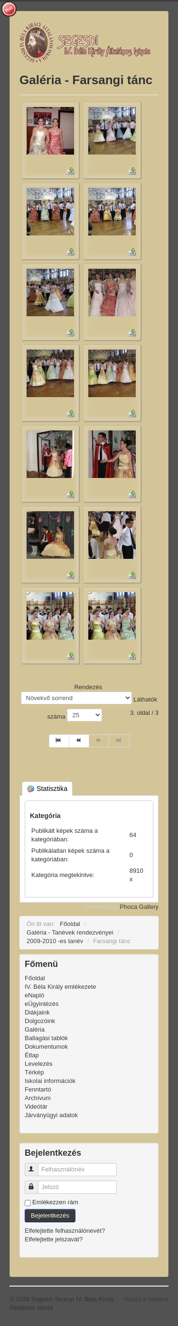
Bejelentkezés (50, 1215)
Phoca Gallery (139, 906)
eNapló (34, 995)
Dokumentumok (46, 1046)
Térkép (34, 1072)
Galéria (35, 1029)
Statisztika (47, 788)
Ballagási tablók (46, 1038)
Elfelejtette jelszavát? (54, 1239)
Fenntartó (38, 1089)
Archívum (38, 1098)
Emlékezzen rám (55, 1202)
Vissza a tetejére (146, 1299)
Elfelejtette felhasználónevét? (65, 1230)
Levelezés (39, 1063)
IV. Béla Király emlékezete (60, 986)
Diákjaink (37, 1012)
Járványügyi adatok (51, 1115)
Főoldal (35, 978)
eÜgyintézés (42, 1003)
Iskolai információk (50, 1080)
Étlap (32, 1055)
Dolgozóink (40, 1020)
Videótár (36, 1106)
